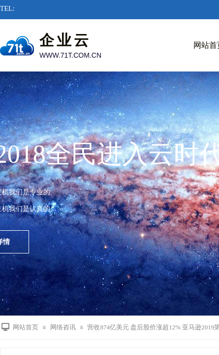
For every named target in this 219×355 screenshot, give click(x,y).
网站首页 (25, 327)
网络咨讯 (63, 327)
